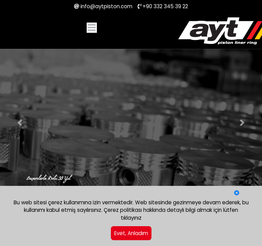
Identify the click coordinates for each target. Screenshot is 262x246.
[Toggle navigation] (92, 28)
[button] (19, 122)
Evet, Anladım (131, 233)
